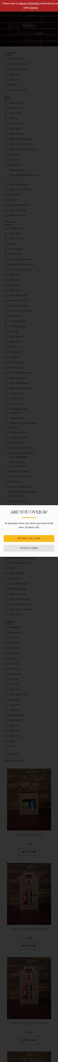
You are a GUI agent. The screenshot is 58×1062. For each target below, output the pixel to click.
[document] (29, 531)
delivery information (29, 3)
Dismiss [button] (34, 7)
